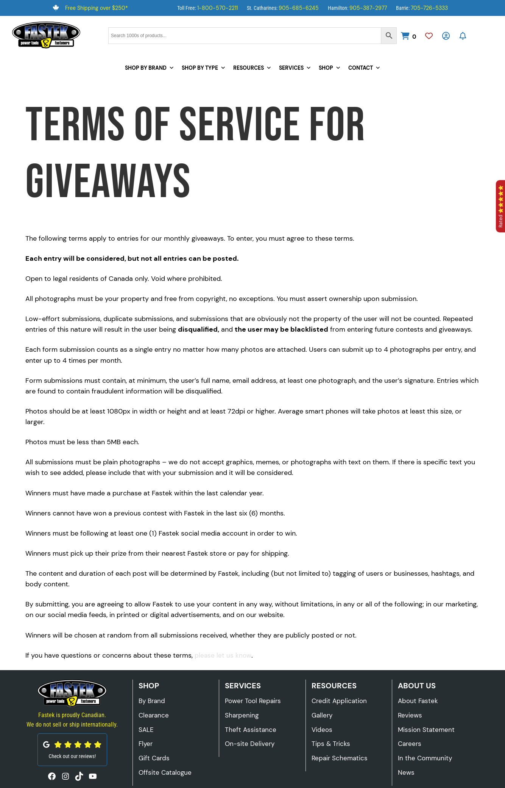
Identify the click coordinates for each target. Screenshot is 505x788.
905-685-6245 (299, 8)
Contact (364, 68)
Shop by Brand (149, 68)
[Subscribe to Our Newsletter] (462, 37)
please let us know (223, 655)
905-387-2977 (368, 8)
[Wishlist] (428, 37)
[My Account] (445, 37)
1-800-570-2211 (217, 8)
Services (295, 68)
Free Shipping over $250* (96, 8)
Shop (330, 68)
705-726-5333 (429, 8)
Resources (252, 68)
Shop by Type (204, 68)
